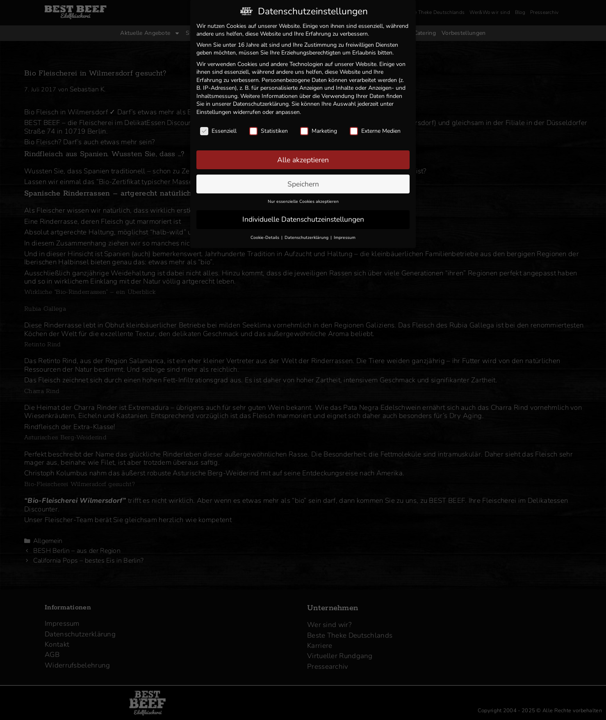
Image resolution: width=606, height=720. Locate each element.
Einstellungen (213, 110)
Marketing (318, 128)
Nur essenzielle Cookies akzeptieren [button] (303, 199)
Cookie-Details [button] (265, 235)
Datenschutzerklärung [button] (307, 235)
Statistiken (268, 128)
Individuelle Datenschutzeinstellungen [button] (303, 217)
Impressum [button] (344, 235)
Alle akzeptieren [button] (303, 157)
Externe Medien (375, 128)
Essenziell (218, 128)
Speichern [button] (303, 181)
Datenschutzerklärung (261, 101)
